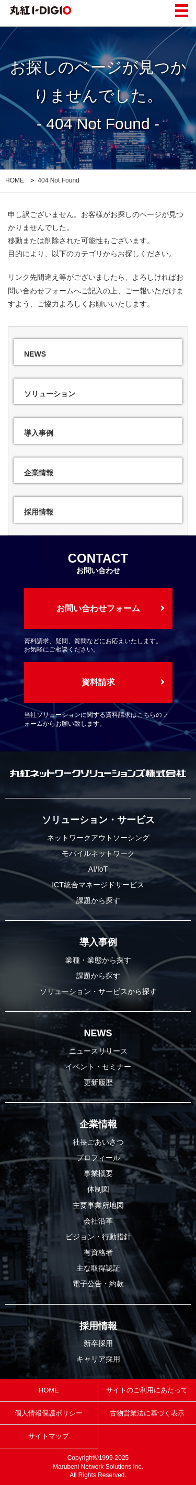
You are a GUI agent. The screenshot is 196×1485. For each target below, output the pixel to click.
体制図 (98, 1189)
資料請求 (98, 682)
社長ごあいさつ (98, 1142)
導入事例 (98, 942)
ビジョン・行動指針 (98, 1236)
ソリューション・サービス (98, 820)
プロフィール (98, 1157)
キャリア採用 (98, 1359)
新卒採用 (98, 1343)
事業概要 (98, 1173)
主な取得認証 (98, 1268)
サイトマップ (48, 1436)
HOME (14, 180)
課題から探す (98, 900)
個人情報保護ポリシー (49, 1413)
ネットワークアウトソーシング (98, 837)
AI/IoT (98, 869)
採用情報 (98, 1326)
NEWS (98, 1033)
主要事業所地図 (98, 1205)
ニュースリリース (98, 1051)
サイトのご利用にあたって (147, 1390)
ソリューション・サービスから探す (98, 991)
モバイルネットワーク (98, 853)
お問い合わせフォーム (98, 608)
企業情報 (98, 1124)
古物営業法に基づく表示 (147, 1413)
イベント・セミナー (98, 1067)
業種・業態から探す (98, 960)
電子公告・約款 (98, 1284)
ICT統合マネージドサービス (98, 885)
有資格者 (98, 1252)
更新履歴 (98, 1082)
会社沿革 (98, 1221)
